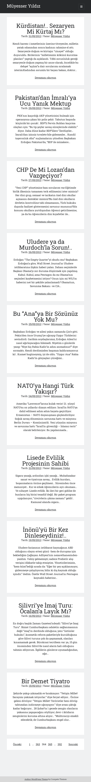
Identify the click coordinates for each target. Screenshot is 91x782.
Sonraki (73, 744)
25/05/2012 (35, 324)
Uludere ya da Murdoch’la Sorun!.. (45, 244)
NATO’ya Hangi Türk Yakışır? (45, 388)
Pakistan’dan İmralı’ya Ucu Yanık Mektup (45, 100)
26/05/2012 (34, 252)
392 (60, 744)
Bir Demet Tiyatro (45, 681)
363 (38, 744)
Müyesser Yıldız (23, 6)
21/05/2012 (35, 468)
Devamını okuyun (45, 77)
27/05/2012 (34, 180)
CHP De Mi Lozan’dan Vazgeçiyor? (46, 172)
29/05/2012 (34, 108)
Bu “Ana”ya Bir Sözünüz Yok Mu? (45, 316)
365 (50, 744)
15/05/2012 (35, 685)
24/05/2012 (34, 396)
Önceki (17, 744)
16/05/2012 (35, 615)
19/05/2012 (35, 540)
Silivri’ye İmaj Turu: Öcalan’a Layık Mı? (46, 608)
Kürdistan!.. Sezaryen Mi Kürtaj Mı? (45, 28)
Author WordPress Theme (36, 779)
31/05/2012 (35, 36)
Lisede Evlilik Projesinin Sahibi (45, 460)
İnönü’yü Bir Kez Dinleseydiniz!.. (45, 532)
